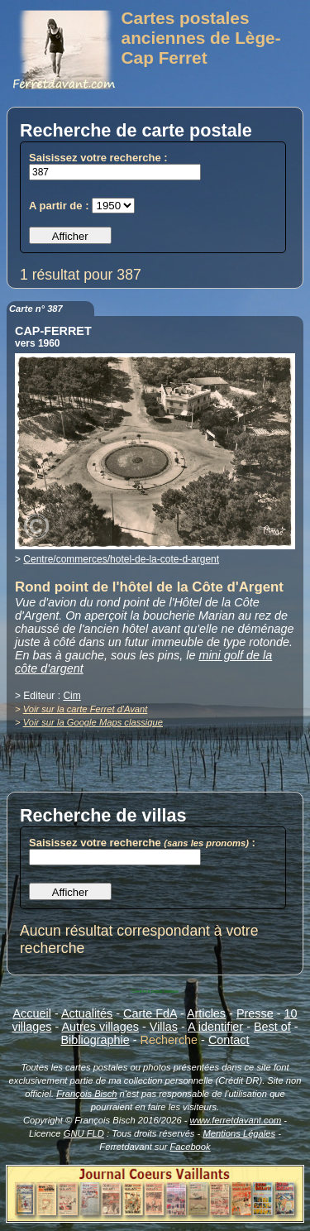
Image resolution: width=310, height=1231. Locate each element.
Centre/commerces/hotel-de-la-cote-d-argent (121, 559)
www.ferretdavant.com (236, 1120)
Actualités (86, 1013)
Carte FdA (150, 1013)
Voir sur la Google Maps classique (93, 722)
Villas (164, 1026)
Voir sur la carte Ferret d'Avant (85, 709)
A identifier (215, 1026)
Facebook (190, 1147)
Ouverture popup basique (154, 991)
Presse (255, 1013)
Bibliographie (95, 1040)
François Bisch (86, 1094)
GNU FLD (84, 1133)
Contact (229, 1040)
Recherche (169, 1040)
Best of (272, 1026)
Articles (206, 1013)
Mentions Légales (239, 1133)
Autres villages (100, 1026)
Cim (71, 696)
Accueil (32, 1013)
